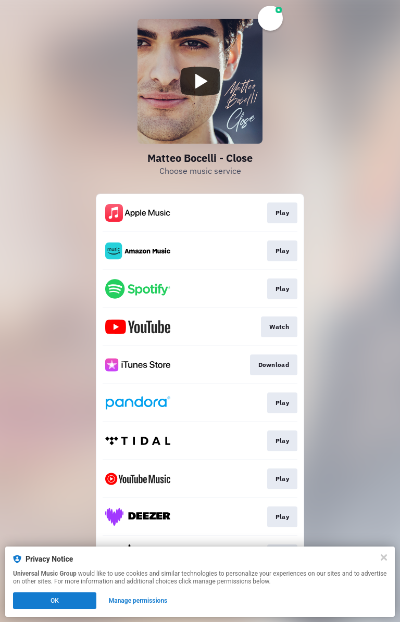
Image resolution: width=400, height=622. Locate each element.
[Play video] (200, 81)
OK (55, 600)
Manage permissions (138, 600)
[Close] (384, 557)
